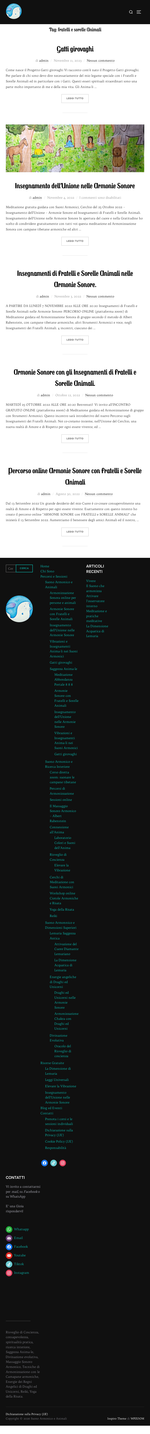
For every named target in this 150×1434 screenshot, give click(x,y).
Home (44, 574)
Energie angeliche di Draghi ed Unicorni (63, 990)
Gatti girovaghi (75, 56)
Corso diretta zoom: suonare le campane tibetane (63, 785)
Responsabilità (55, 1156)
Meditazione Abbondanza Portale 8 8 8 (63, 687)
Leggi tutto (78, 106)
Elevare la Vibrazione (60, 1094)
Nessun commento (101, 69)
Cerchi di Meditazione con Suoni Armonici (62, 890)
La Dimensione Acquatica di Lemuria (65, 973)
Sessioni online (61, 808)
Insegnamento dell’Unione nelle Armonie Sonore (75, 193)
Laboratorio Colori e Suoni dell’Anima (64, 851)
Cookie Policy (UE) (59, 1149)
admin (44, 69)
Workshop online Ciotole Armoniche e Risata (64, 906)
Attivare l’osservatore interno (95, 609)
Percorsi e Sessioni (53, 584)
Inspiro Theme (116, 1426)
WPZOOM (137, 1426)
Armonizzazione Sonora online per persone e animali (63, 606)
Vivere (91, 589)
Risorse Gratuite (52, 1071)
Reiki (53, 924)
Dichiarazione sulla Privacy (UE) (27, 1422)
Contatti (46, 1121)
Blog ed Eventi (51, 1116)
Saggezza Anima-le (63, 677)
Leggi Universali (57, 1088)
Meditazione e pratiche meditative (96, 624)
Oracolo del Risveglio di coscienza (62, 1059)
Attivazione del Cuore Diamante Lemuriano (66, 957)
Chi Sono (47, 579)
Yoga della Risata (62, 918)
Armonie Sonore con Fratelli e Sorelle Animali (62, 622)
